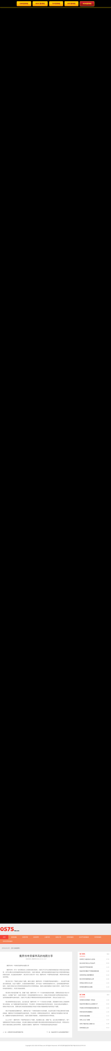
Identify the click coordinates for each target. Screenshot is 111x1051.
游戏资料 (36, 937)
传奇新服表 (70, 937)
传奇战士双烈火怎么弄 (86, 983)
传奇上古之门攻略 (85, 1020)
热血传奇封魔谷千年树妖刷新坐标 (89, 971)
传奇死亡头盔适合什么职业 (87, 959)
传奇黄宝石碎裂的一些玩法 (87, 1000)
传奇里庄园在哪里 (85, 1016)
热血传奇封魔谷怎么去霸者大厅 (89, 1004)
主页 (4, 937)
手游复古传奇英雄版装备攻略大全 (89, 1008)
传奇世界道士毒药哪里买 (87, 975)
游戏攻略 (14, 937)
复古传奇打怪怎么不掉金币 (87, 963)
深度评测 (25, 937)
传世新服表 (97, 937)
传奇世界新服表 (7, 941)
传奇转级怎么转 (84, 1027)
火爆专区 (47, 937)
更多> (108, 954)
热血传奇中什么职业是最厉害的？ (60, 1032)
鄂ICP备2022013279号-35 (77, 1045)
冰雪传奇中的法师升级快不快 (15, 1032)
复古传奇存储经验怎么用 (87, 979)
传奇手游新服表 (84, 937)
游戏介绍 (58, 937)
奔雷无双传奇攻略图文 (86, 1012)
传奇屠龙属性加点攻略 (86, 987)
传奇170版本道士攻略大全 (87, 1023)
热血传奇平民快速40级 (86, 967)
